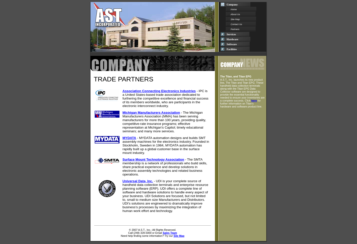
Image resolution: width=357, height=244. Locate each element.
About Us (240, 14)
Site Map (241, 19)
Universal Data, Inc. (137, 181)
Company (237, 4)
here (254, 100)
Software (237, 44)
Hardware (237, 39)
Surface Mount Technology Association (153, 159)
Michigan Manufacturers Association (151, 112)
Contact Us (241, 24)
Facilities (237, 49)
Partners (240, 29)
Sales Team (170, 232)
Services (237, 34)
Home (241, 9)
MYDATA (129, 138)
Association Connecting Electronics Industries (159, 91)
